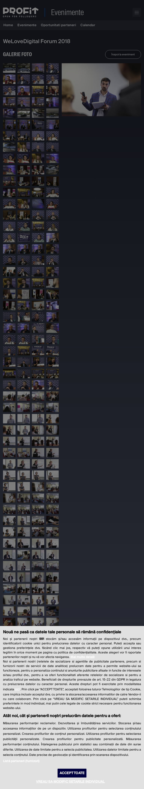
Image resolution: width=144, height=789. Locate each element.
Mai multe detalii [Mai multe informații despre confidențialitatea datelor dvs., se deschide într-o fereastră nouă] (82, 657)
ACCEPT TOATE (72, 773)
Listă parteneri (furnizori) (21, 761)
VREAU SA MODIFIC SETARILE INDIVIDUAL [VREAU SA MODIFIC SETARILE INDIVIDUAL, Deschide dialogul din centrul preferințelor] (70, 782)
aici (17, 689)
